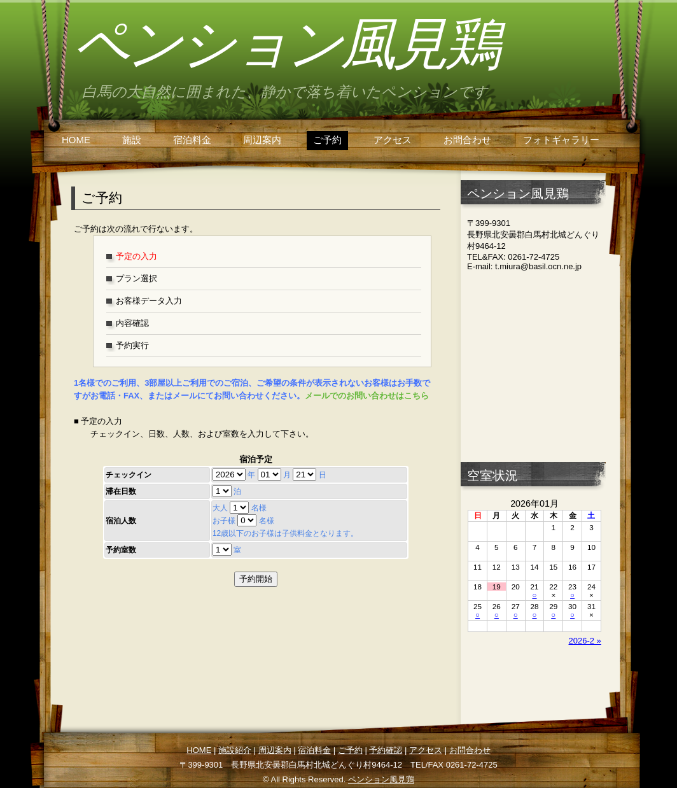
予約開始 (255, 579)
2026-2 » (585, 640)
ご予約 (327, 139)
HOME (76, 139)
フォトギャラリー (561, 139)
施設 (131, 139)
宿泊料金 (192, 139)
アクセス (392, 139)
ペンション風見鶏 (285, 44)
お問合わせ (467, 139)
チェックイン (128, 474)
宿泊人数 (121, 520)
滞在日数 (121, 491)
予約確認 (385, 750)
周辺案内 (262, 139)
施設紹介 (234, 750)
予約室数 (121, 549)
